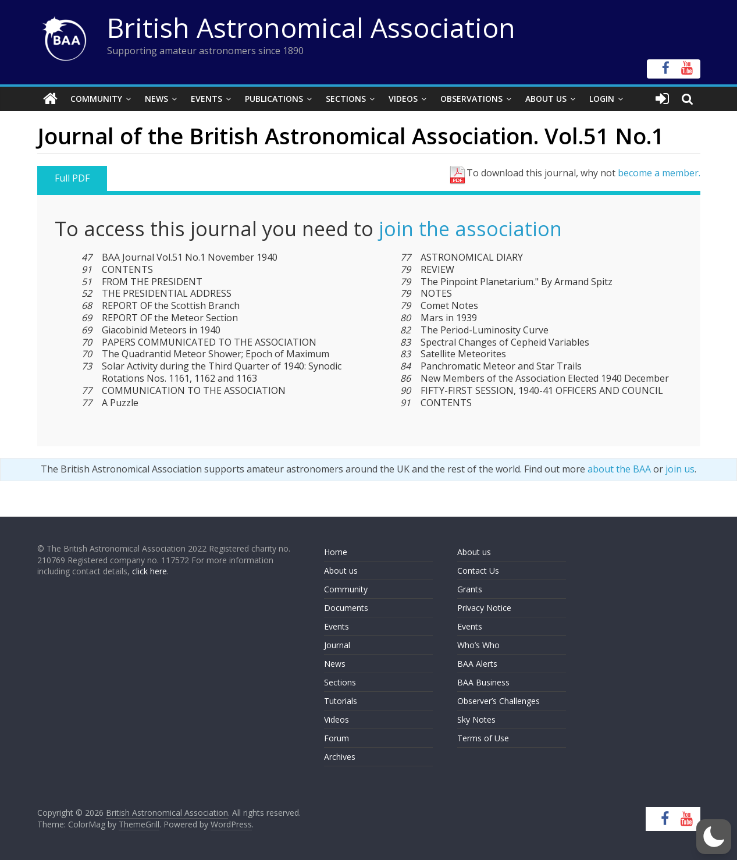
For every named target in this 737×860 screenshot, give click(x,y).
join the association (470, 228)
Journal (337, 645)
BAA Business (483, 682)
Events (206, 98)
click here (149, 571)
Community (96, 98)
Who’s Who (478, 645)
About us (341, 570)
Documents (346, 607)
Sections (346, 98)
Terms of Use (483, 738)
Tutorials (340, 700)
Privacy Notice (484, 607)
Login (601, 98)
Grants (469, 589)
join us (680, 469)
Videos (403, 98)
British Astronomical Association (311, 27)
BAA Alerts (477, 663)
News (156, 98)
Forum (336, 738)
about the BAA (619, 469)
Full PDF (72, 178)
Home (335, 551)
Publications (274, 98)
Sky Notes (476, 719)
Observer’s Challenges (498, 700)
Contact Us (478, 570)
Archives (339, 756)
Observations (471, 98)
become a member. (659, 172)
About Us (546, 98)
